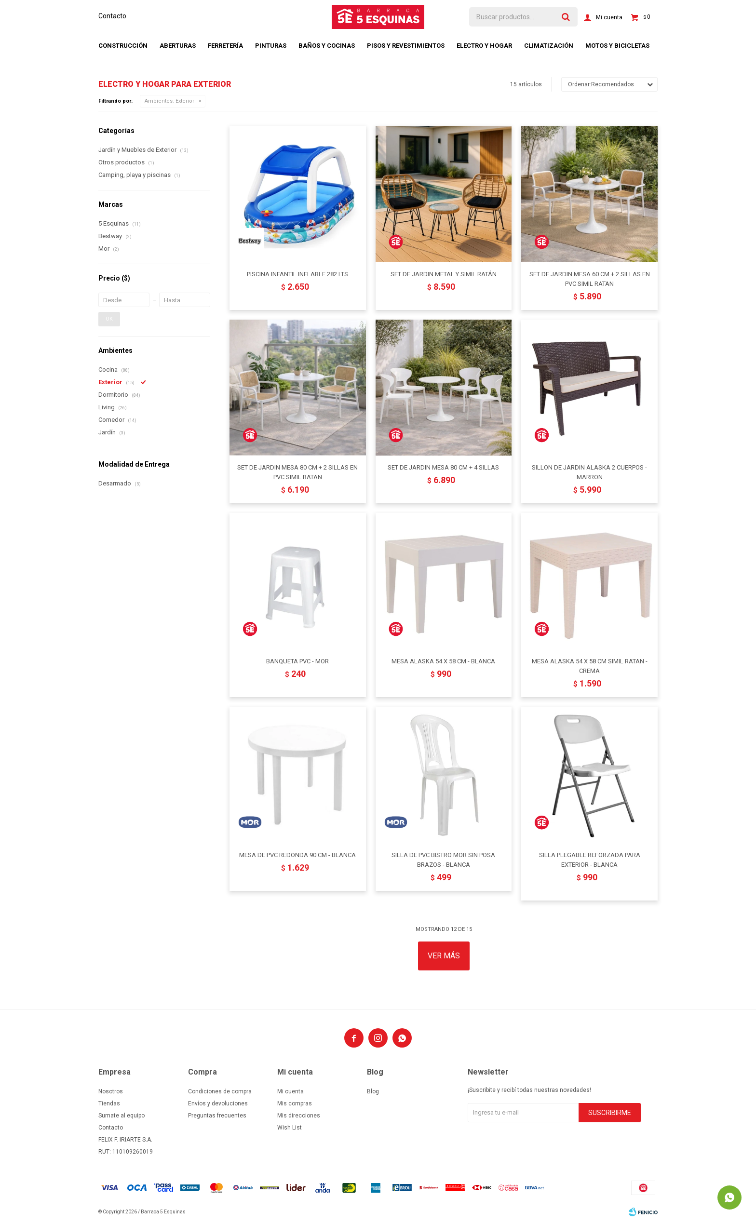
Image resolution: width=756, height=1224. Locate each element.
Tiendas (109, 1103)
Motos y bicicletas (617, 45)
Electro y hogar (484, 45)
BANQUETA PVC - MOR (297, 661)
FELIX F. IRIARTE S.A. (125, 1139)
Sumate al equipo (121, 1115)
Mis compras (294, 1103)
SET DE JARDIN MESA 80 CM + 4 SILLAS (443, 467)
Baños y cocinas (326, 45)
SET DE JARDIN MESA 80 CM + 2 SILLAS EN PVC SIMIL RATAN (297, 472)
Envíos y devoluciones (218, 1103)
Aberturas (178, 45)
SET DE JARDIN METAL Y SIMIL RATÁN (444, 274)
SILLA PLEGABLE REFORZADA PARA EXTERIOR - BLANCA (589, 859)
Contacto (112, 16)
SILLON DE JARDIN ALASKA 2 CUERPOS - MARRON (589, 472)
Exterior (169, 101)
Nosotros (110, 1091)
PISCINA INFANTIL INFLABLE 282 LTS (297, 274)
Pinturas (270, 45)
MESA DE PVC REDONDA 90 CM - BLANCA (297, 855)
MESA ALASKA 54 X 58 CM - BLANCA (443, 661)
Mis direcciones (298, 1115)
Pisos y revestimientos (406, 45)
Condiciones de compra (220, 1091)
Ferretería (225, 45)
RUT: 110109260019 (125, 1151)
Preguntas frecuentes (217, 1115)
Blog (373, 1091)
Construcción (123, 45)
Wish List (289, 1127)
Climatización (548, 45)
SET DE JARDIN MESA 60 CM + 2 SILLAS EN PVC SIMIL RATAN (589, 278)
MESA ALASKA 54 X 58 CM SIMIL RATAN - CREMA (590, 666)
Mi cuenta (290, 1091)
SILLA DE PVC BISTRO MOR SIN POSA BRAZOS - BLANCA (443, 859)
